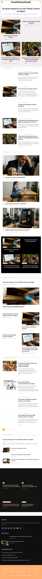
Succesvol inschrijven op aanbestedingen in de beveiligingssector (28, 505)
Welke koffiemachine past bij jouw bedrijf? (17, 230)
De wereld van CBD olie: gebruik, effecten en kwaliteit (27, 400)
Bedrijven (23, 568)
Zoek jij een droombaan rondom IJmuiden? (31, 22)
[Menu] (2, 2)
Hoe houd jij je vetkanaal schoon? (11, 36)
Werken (20, 102)
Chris (6, 39)
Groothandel (12, 570)
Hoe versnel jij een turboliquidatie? (15, 177)
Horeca (3, 33)
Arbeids (18, 568)
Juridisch (3, 55)
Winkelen (29, 572)
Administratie (6, 568)
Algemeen (17, 6)
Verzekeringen (17, 572)
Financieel (4, 570)
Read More (20, 82)
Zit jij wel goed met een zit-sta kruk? (15, 203)
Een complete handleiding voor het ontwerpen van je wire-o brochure (11, 505)
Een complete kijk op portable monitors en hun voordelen (26, 416)
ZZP (38, 572)
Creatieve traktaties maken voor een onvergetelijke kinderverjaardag (27, 365)
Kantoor (5, 201)
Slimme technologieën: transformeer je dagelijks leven (29, 486)
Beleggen (29, 568)
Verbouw (11, 572)
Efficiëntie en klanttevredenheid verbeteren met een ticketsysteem (11, 486)
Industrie (23, 570)
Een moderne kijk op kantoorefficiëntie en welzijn (26, 382)
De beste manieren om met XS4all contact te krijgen (21, 10)
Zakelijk (34, 572)
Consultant (35, 568)
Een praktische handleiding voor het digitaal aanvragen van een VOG (10, 59)
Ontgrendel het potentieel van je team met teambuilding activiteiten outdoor (31, 59)
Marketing (5, 572)
